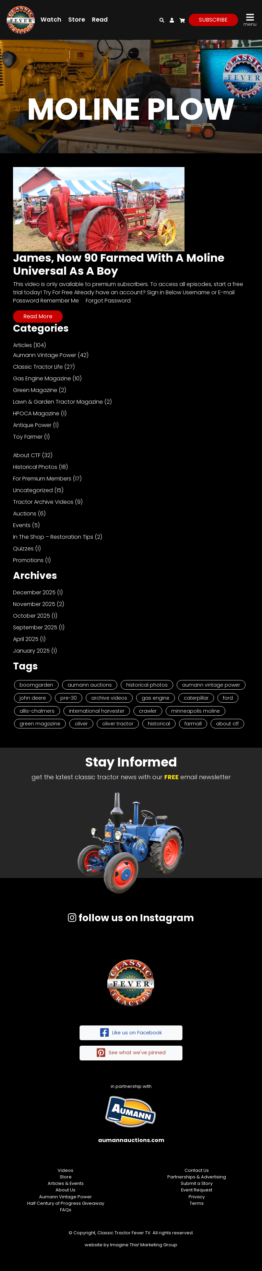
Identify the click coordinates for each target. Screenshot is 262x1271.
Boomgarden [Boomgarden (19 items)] (36, 684)
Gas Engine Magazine (42, 378)
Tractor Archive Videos (43, 502)
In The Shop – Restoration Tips (53, 537)
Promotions (28, 560)
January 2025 (31, 651)
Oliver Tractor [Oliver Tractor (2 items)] (117, 723)
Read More (37, 316)
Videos (65, 1170)
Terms (197, 1203)
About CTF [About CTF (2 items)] (227, 723)
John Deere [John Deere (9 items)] (33, 697)
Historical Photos (35, 467)
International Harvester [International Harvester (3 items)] (96, 711)
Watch (50, 19)
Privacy (197, 1197)
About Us (65, 1190)
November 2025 (34, 604)
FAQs (65, 1210)
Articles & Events (66, 1183)
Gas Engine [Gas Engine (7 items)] (155, 697)
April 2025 (25, 639)
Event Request (196, 1190)
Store (76, 19)
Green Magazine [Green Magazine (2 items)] (40, 723)
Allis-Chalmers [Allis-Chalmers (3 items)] (37, 711)
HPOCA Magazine (36, 413)
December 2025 (34, 592)
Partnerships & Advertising (196, 1177)
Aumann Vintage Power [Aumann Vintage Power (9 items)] (211, 684)
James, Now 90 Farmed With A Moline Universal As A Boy (118, 264)
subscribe (213, 20)
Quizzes (23, 549)
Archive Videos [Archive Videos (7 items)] (109, 697)
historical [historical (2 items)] (159, 723)
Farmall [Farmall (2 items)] (193, 723)
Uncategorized (33, 490)
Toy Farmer (28, 437)
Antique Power (32, 425)
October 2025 (31, 616)
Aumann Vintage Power (44, 355)
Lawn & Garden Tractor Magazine (58, 402)
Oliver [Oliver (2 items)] (81, 723)
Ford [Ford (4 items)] (228, 697)
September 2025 (35, 627)
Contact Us (196, 1170)
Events (22, 525)
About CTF (26, 455)
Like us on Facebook (131, 1033)
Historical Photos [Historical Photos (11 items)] (147, 684)
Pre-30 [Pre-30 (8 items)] (68, 697)
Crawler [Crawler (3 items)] (148, 711)
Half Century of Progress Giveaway (65, 1203)
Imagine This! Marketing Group (143, 1245)
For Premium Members (42, 479)
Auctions (24, 514)
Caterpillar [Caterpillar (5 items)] (196, 697)
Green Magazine (35, 390)
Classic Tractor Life (38, 367)
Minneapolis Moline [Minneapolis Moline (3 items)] (195, 711)
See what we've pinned (131, 1053)
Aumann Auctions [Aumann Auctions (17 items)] (90, 684)
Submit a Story (197, 1183)
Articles (22, 345)
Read (100, 19)
